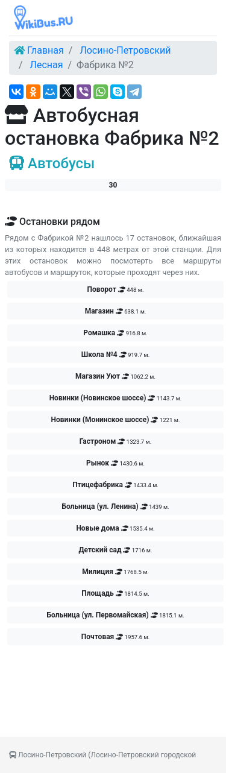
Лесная (46, 65)
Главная (45, 50)
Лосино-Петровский (125, 50)
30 (113, 185)
